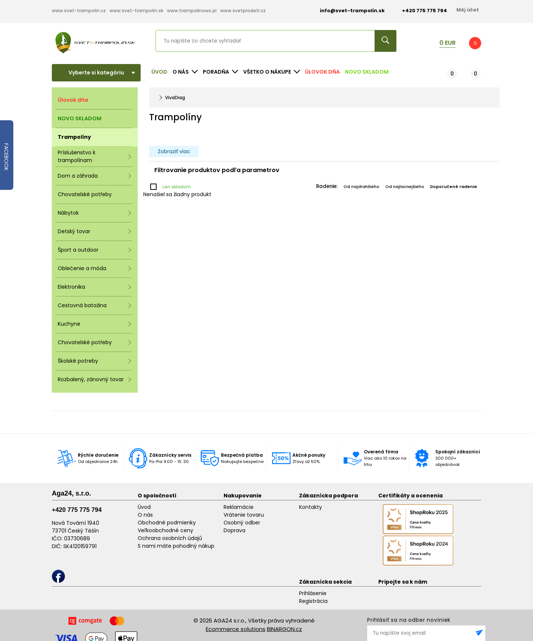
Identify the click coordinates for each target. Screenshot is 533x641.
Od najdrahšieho (361, 186)
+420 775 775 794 (77, 509)
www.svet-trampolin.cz (79, 10)
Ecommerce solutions (235, 629)
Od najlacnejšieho (404, 186)
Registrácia (313, 601)
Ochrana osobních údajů (170, 538)
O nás (145, 514)
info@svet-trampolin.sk (347, 10)
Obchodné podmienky (167, 522)
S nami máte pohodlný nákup (176, 546)
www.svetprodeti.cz (243, 10)
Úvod (159, 71)
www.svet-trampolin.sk (136, 10)
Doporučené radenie (453, 186)
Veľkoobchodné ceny (165, 530)
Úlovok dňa (322, 71)
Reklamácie (239, 507)
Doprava (234, 530)
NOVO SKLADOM (367, 71)
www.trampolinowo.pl (192, 10)
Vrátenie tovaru (244, 514)
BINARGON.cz (284, 629)
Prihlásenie (312, 593)
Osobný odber (242, 522)
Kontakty (310, 507)
